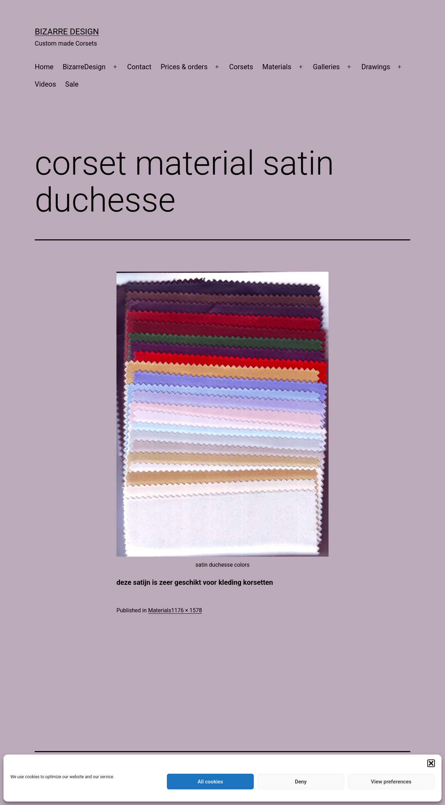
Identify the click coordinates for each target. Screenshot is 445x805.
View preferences (391, 782)
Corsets (241, 67)
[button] (431, 763)
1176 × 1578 (186, 610)
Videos (45, 84)
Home (44, 67)
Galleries (326, 67)
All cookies (210, 782)
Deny (301, 782)
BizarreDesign (84, 67)
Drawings (376, 67)
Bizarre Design (67, 32)
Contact (139, 67)
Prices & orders (184, 67)
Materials (276, 67)
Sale (72, 84)
